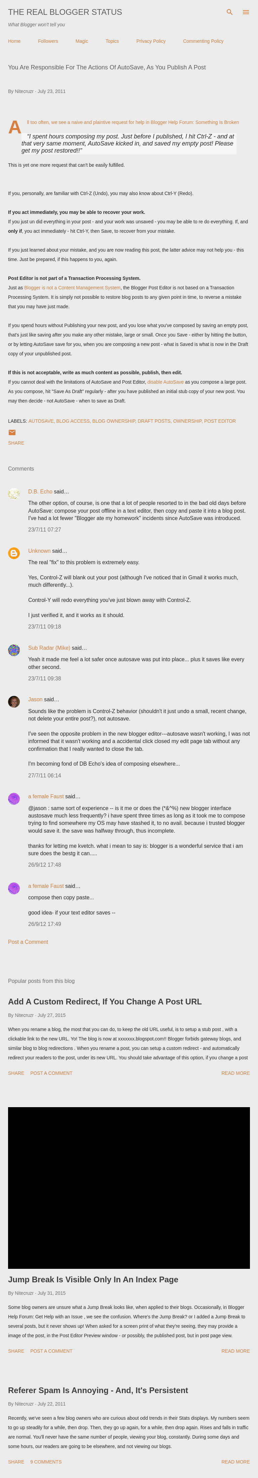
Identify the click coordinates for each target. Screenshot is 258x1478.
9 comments (45, 1462)
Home (14, 41)
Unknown (39, 551)
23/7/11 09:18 (44, 627)
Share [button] (16, 443)
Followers (48, 41)
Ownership (187, 421)
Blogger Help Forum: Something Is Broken (195, 122)
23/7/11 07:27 (44, 530)
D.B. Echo (40, 491)
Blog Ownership (113, 421)
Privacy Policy (151, 41)
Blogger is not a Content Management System (72, 287)
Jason (35, 699)
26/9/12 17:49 (44, 924)
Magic (82, 41)
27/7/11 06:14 (44, 775)
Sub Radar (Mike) (49, 648)
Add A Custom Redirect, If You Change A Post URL (105, 1001)
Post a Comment (28, 942)
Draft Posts (154, 421)
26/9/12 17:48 (44, 865)
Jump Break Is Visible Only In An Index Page (93, 1279)
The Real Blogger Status (65, 12)
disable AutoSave (165, 382)
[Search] (230, 12)
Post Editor (220, 421)
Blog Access (73, 421)
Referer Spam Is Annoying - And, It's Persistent (98, 1390)
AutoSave (41, 421)
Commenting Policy (203, 41)
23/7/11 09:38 (44, 678)
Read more (235, 1073)
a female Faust (46, 796)
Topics (112, 41)
